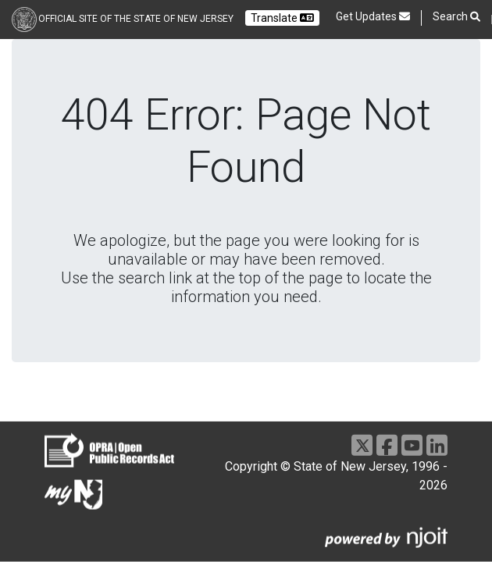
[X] (362, 445)
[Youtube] (411, 445)
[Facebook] (387, 445)
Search (456, 16)
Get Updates (373, 16)
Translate (282, 18)
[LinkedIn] (436, 445)
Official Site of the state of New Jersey (136, 18)
